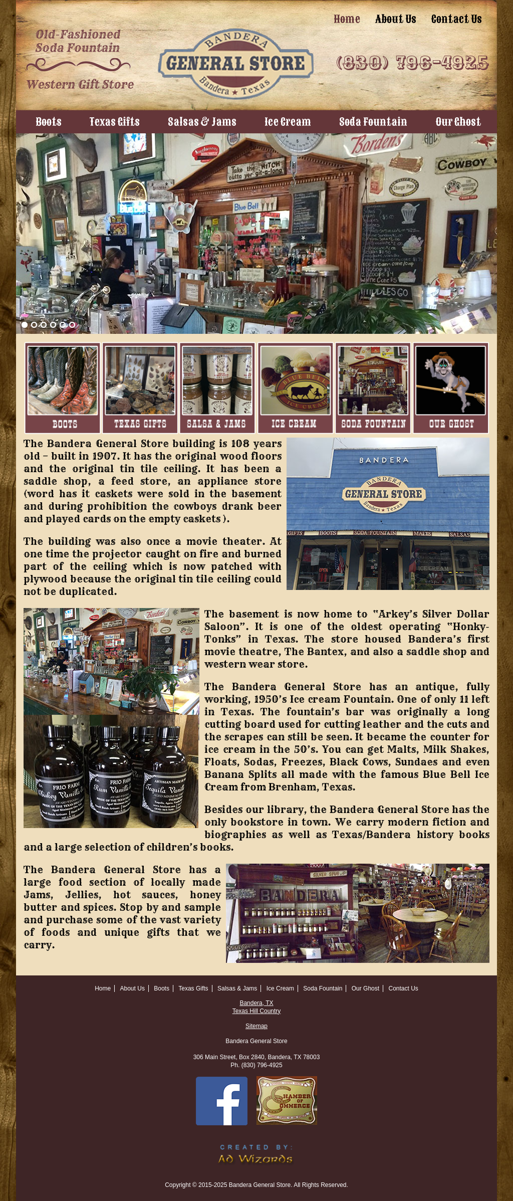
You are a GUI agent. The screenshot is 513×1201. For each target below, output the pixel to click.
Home (347, 19)
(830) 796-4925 (412, 63)
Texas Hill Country (256, 1011)
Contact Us (456, 19)
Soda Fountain (373, 122)
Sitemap (256, 1026)
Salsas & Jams (202, 122)
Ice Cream (288, 122)
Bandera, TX (256, 1003)
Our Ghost (458, 122)
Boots (49, 122)
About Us (395, 19)
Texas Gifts (115, 122)
